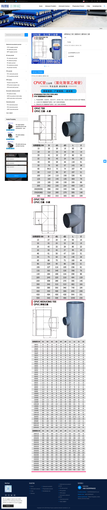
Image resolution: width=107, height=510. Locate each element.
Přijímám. (8, 505)
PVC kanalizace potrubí (12, 76)
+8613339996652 (10, 1)
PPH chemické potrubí (12, 107)
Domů (40, 6)
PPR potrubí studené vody (13, 85)
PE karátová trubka (11, 93)
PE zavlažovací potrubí (12, 65)
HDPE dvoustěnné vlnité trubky (14, 96)
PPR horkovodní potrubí (12, 87)
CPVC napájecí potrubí (12, 47)
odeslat (16, 175)
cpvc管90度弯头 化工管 (74, 52)
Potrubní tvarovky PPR (12, 82)
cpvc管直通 (71, 56)
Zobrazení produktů (50, 6)
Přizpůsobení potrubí (78, 6)
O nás (88, 6)
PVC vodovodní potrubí (12, 74)
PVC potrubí (9, 71)
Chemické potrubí (10, 102)
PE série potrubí (10, 55)
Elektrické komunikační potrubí (13, 44)
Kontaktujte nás (97, 6)
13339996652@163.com (22, 1)
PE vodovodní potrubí (12, 58)
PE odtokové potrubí (12, 60)
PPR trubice (9, 79)
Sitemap (32, 493)
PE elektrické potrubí (12, 49)
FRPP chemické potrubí (12, 109)
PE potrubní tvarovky (12, 67)
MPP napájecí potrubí (12, 52)
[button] (59, 47)
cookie (8, 499)
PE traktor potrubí (11, 63)
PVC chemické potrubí (12, 104)
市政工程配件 (9, 113)
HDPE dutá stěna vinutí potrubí (14, 98)
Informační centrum (64, 6)
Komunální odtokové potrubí (13, 91)
